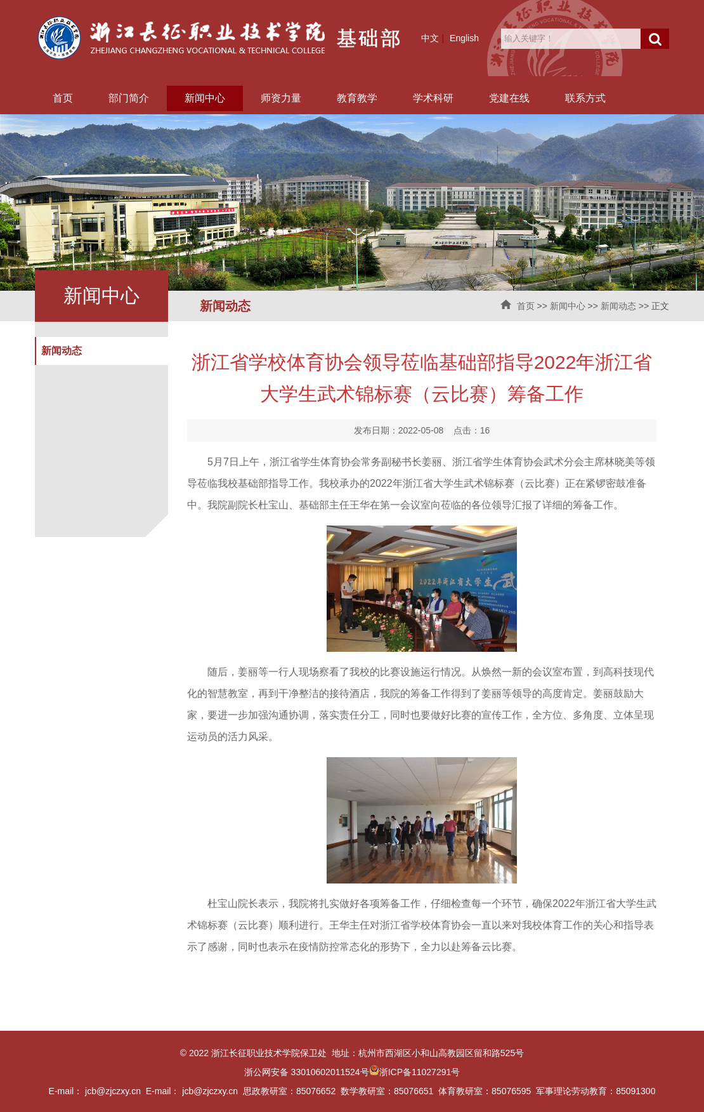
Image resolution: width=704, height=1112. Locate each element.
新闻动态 (618, 306)
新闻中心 (205, 98)
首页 (63, 98)
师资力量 (281, 98)
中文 (430, 38)
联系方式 (585, 98)
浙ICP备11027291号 (419, 1072)
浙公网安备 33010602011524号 (311, 1072)
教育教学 (357, 98)
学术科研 (433, 98)
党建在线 (509, 98)
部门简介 (128, 98)
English (464, 38)
